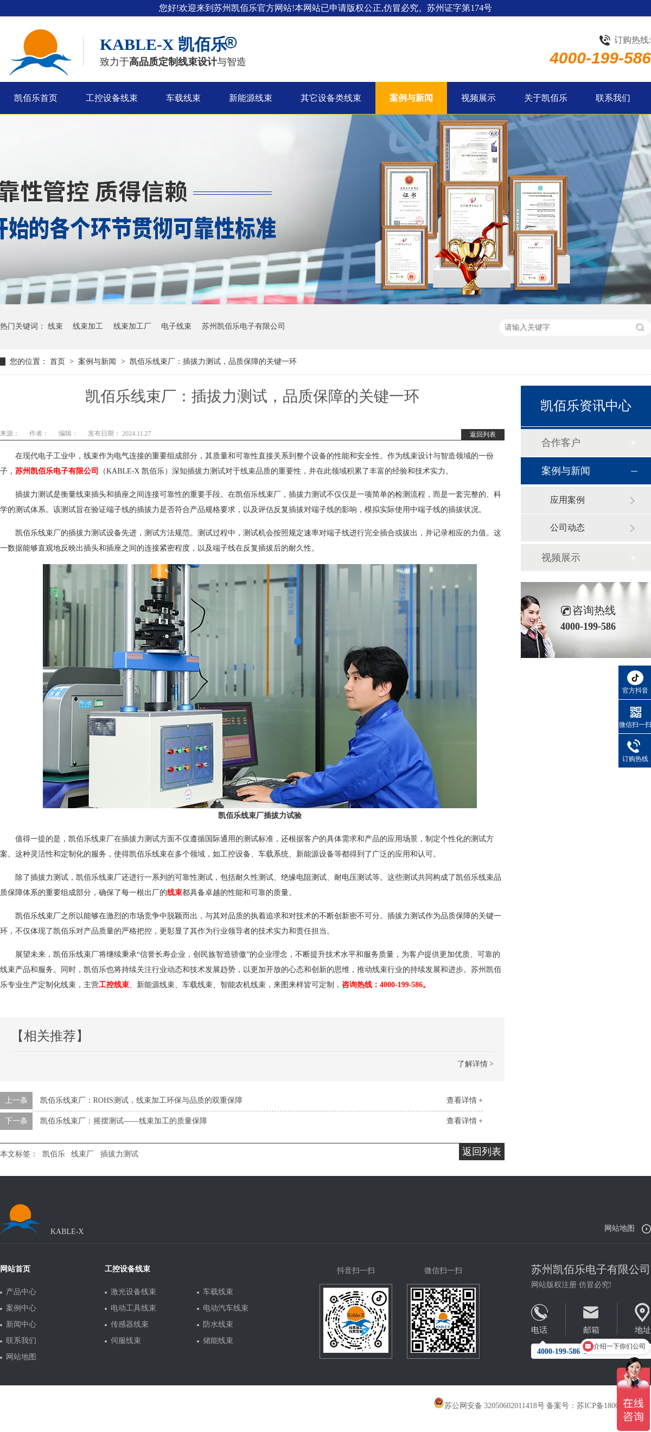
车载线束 (183, 98)
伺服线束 (126, 1341)
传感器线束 (130, 1324)
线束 (55, 326)
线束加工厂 (132, 326)
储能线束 (218, 1341)
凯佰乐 (53, 1154)
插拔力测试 (119, 1154)
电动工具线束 (133, 1308)
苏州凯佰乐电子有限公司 (243, 326)
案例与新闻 (411, 98)
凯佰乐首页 (36, 98)
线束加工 (88, 326)
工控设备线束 (112, 98)
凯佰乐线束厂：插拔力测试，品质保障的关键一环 (213, 361)
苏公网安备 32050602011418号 (489, 1406)
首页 (58, 361)
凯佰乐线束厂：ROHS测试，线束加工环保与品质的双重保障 (141, 1100)
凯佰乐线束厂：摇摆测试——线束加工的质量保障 (123, 1121)
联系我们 (613, 98)
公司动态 (567, 527)
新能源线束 (250, 98)
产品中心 (21, 1292)
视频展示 (478, 98)
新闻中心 (21, 1324)
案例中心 (21, 1308)
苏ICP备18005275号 (609, 1406)
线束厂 (82, 1154)
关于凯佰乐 (545, 98)
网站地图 (619, 1228)
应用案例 (567, 499)
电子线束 (176, 326)
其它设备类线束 (331, 98)
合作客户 (560, 442)
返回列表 (483, 434)
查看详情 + (464, 1100)
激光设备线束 (133, 1292)
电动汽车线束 (225, 1308)
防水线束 (218, 1324)
